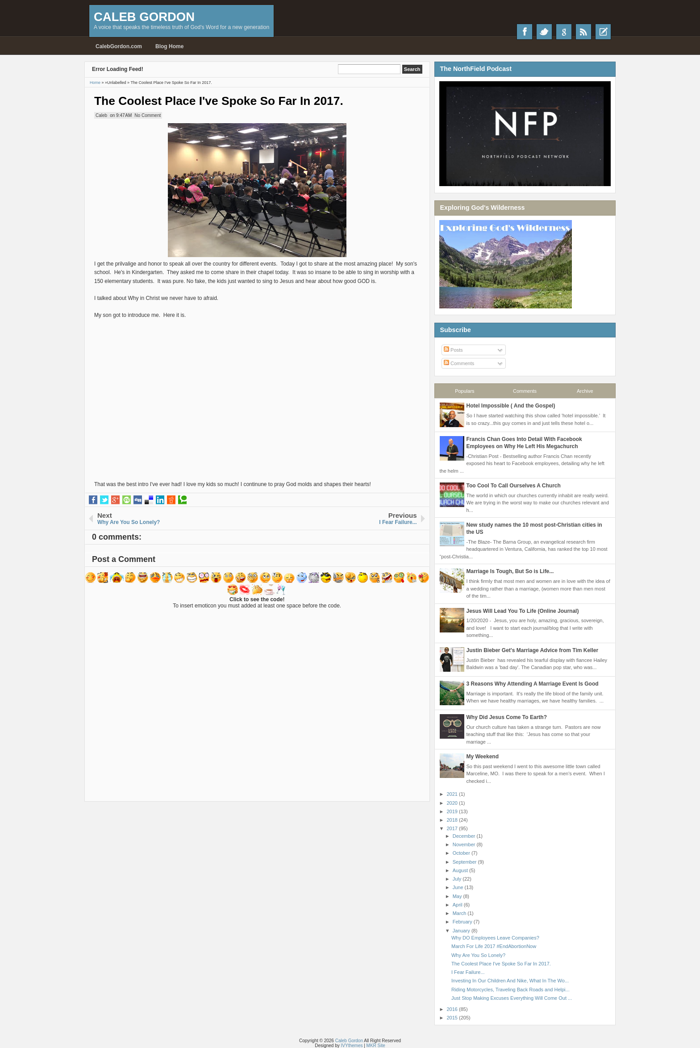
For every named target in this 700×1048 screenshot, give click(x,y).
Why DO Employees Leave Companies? (495, 937)
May (458, 896)
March (460, 913)
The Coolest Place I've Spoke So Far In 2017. (218, 101)
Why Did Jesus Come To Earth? (507, 717)
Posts (453, 350)
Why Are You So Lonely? (478, 955)
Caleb (101, 115)
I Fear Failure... (468, 972)
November (465, 844)
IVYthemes (352, 1045)
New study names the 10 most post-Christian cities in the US (534, 528)
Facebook (525, 32)
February (463, 921)
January (462, 930)
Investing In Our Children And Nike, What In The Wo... (510, 980)
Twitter (544, 32)
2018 (453, 820)
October (462, 853)
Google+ (564, 32)
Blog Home (169, 46)
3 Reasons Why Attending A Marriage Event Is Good (533, 684)
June (459, 887)
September (465, 862)
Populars (464, 391)
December (465, 836)
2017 (453, 828)
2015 (453, 1017)
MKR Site (376, 1045)
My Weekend (483, 756)
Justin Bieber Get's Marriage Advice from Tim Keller (533, 650)
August (461, 870)
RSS (583, 32)
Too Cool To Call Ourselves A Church (514, 485)
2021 (453, 794)
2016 (453, 1009)
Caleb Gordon (144, 17)
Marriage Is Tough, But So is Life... (510, 571)
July (458, 879)
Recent (603, 32)
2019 (453, 811)
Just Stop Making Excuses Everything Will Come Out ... (511, 998)
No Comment (147, 115)
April (458, 904)
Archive (585, 391)
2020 (453, 803)
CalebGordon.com (119, 46)
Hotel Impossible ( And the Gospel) (511, 406)
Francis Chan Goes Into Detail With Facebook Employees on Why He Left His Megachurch (524, 442)
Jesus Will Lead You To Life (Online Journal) (523, 611)
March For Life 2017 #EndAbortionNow (493, 946)
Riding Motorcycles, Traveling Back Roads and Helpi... (510, 989)
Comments (459, 363)
